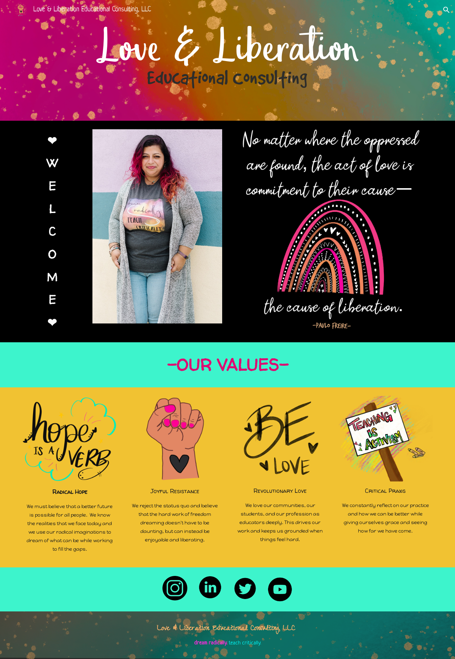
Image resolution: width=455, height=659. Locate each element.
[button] (446, 9)
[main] (52, 231)
